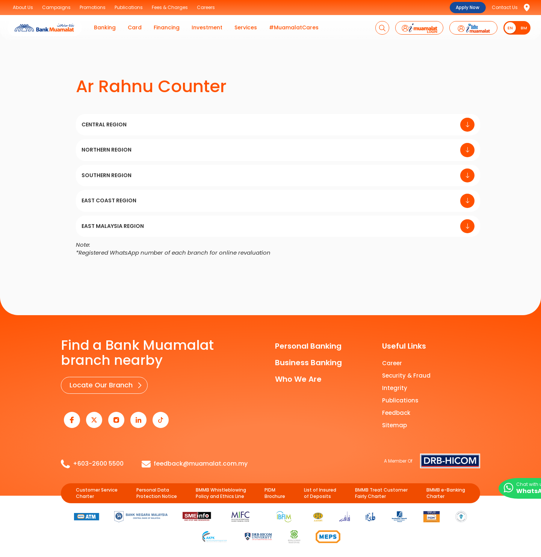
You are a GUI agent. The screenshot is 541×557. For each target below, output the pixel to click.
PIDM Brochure (274, 489)
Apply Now (467, 7)
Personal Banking (308, 346)
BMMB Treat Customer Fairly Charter (381, 489)
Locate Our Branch (99, 384)
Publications (400, 400)
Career (392, 363)
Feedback (396, 413)
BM (524, 28)
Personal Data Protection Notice (156, 489)
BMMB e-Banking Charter (445, 489)
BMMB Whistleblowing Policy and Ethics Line (221, 489)
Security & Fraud (406, 375)
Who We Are (298, 379)
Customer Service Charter (97, 489)
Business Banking (308, 362)
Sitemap (394, 425)
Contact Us (505, 7)
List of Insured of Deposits (320, 489)
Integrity (394, 388)
